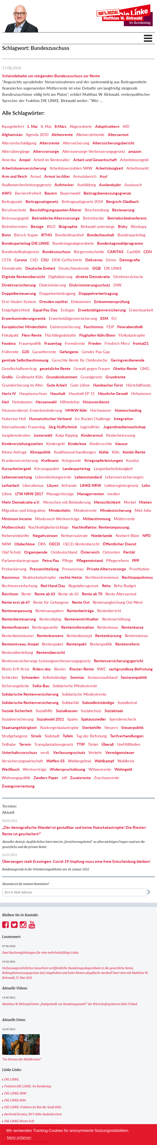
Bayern (50, 193)
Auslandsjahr (110, 184)
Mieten (145, 502)
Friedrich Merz (117, 343)
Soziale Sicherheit (17, 710)
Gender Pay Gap (96, 351)
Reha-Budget (125, 585)
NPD (146, 535)
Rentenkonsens (50, 635)
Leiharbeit (10, 485)
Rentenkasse (132, 627)
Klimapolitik (40, 452)
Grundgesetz (91, 376)
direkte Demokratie (93, 276)
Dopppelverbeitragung (98, 293)
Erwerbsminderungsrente (24, 318)
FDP (110, 326)
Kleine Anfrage (14, 452)
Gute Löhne (80, 385)
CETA (6, 259)
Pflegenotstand (89, 560)
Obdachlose (24, 544)
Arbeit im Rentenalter (52, 159)
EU (113, 318)
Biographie (68, 226)
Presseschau (73, 568)
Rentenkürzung (108, 635)
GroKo (7, 376)
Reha (106, 585)
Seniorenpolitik (134, 677)
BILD (51, 226)
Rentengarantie (45, 627)
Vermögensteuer (119, 752)
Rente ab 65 (68, 593)
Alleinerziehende (90, 134)
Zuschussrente (106, 777)
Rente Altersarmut (120, 593)
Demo (111, 259)
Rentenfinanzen (15, 627)
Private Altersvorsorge (106, 568)
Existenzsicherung (65, 326)
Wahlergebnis (79, 760)
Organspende (35, 552)
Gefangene (68, 351)
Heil (5, 401)
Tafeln (68, 735)
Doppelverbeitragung (57, 293)
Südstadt (52, 735)
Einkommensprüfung (112, 301)
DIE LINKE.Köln (15, 1100)
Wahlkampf (104, 760)
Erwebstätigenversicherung (102, 310)
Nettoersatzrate (74, 535)
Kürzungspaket (46, 468)
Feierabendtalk (130, 326)
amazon (134, 151)
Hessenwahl (46, 401)
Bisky (123, 226)
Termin (25, 744)
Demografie (129, 259)
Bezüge (37, 226)
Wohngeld (123, 769)
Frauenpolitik (30, 343)
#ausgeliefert (13, 126)
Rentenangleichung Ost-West (118, 602)
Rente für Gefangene (51, 602)
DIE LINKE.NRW (15, 1093)
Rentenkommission (18, 635)
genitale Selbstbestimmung (25, 360)
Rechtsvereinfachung (19, 585)
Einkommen (81, 301)
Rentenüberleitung (17, 652)
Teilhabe (9, 744)
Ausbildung (86, 184)
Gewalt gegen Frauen (92, 368)
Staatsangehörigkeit (19, 727)
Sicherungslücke (15, 685)
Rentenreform (127, 644)
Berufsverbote (14, 209)
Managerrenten (90, 493)
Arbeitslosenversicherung (24, 168)
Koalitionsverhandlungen (75, 452)
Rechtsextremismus (102, 577)
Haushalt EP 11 (82, 393)
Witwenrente (99, 769)
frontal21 (141, 343)
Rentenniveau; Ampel (20, 644)
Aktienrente (62, 134)
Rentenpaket (52, 644)
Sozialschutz (91, 710)
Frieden (94, 343)
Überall (107, 744)
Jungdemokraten (16, 435)
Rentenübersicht (50, 652)
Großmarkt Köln (29, 376)
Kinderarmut (92, 435)
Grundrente (115, 376)
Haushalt (58, 393)
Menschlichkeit (107, 502)
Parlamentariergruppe (20, 560)
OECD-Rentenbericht (81, 544)
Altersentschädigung (19, 143)
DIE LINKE (113, 268)
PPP (135, 560)
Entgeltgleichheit (16, 310)
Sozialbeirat (127, 702)
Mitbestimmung (97, 518)
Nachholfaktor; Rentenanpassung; (101, 527)
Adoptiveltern (107, 126)
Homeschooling (128, 410)
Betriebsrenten (14, 226)
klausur (121, 443)
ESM (104, 318)
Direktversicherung (19, 285)
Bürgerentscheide (89, 251)
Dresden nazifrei (53, 301)
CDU (147, 251)
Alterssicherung (76, 143)
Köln (115, 452)
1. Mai (32, 126)
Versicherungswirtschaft (22, 760)
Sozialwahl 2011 (50, 719)
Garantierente (44, 351)
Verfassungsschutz (69, 752)
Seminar (77, 677)
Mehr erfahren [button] (19, 1138)
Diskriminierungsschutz (89, 285)
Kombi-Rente (134, 452)
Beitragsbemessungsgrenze (107, 193)
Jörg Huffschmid (62, 426)
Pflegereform (117, 560)
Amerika (9, 159)
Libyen (52, 485)
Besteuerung (123, 209)
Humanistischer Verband (50, 418)
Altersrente (49, 143)
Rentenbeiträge (80, 610)
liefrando (69, 485)
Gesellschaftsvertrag (19, 368)
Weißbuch (11, 769)
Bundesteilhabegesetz (20, 251)
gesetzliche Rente (55, 368)
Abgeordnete (81, 126)
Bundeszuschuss (56, 251)
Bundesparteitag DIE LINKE (25, 243)
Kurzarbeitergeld (16, 468)
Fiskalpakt (10, 335)
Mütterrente (124, 518)
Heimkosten (22, 401)
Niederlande (101, 535)
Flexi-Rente (32, 335)
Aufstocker (64, 184)
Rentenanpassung (17, 610)
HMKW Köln (76, 410)
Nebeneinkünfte (15, 535)
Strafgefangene (15, 735)
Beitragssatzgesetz (42, 201)
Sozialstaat (114, 710)
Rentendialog (50, 619)
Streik (36, 735)
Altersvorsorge (46, 151)
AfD (126, 126)
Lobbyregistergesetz (121, 485)
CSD (34, 259)
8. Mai (46, 126)
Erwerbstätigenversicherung (73, 318)
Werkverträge (35, 769)
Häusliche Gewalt (113, 393)
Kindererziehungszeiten (22, 443)
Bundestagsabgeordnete (73, 243)
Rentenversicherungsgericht (118, 660)
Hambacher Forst (108, 385)
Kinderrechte (101, 443)
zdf (64, 777)
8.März (60, 126)
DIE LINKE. (12, 1079)
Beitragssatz (12, 201)
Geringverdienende (128, 360)
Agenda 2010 (37, 134)
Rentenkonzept (79, 635)
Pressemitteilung (44, 568)
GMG (144, 368)
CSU (45, 259)
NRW (6, 544)
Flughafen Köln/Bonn (97, 335)
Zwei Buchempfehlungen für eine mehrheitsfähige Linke (40, 953)
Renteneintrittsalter (81, 619)
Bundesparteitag (131, 234)
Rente (26, 593)
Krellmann (50, 460)
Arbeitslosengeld (134, 159)
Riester (60, 669)
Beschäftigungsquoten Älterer (56, 209)
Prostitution (139, 568)
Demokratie (12, 268)
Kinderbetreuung (120, 435)
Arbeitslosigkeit (109, 168)
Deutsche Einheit (40, 268)
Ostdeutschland (64, 552)
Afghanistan (12, 134)
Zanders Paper (46, 777)
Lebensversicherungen (124, 477)
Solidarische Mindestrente (75, 685)
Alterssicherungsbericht (113, 143)
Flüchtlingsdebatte (60, 335)
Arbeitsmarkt (138, 168)
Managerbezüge (60, 493)
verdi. (45, 752)
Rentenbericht (109, 610)
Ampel (24, 159)
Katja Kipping (66, 435)
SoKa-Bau (40, 685)
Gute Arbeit (57, 385)
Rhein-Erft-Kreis (15, 669)
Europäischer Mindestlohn (24, 326)
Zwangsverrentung (18, 786)
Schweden (30, 677)
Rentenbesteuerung (19, 619)
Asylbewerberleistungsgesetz (26, 184)
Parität (129, 552)
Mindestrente (85, 510)
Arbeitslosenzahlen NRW (71, 168)
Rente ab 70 (92, 593)
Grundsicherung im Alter (22, 385)
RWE (101, 669)
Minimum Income (17, 518)
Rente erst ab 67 (16, 602)
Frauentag (53, 343)
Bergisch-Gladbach (122, 201)
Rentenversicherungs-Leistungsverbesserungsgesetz (46, 660)
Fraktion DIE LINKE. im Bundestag (27, 1086)
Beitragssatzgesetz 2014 (82, 201)
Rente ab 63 (45, 593)
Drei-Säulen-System (19, 301)
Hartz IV (9, 393)
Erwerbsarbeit (141, 310)
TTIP (80, 744)
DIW (117, 285)
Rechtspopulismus (137, 577)
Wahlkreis (125, 760)
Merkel (130, 502)
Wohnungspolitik (16, 777)
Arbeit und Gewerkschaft (95, 159)
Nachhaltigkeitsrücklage (48, 527)
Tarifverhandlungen (126, 735)
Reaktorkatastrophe (39, 577)
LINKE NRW (90, 485)
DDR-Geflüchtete (67, 259)
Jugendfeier (90, 426)
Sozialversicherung (18, 719)
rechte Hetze (70, 577)
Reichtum (10, 593)
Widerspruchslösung (67, 769)
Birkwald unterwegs (98, 226)
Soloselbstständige (98, 702)
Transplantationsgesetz (53, 744)
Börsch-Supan (26, 234)
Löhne (7, 493)
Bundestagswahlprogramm (120, 243)
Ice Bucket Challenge (93, 418)
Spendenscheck (122, 719)
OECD (54, 544)
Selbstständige (55, 677)
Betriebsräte (93, 218)
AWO (7, 193)
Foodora (9, 343)
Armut (35, 176)
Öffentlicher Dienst (119, 544)
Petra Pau (50, 560)
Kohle (104, 452)
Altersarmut (118, 134)
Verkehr (95, 752)
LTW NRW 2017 (29, 493)
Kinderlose (77, 443)
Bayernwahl (70, 193)
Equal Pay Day (45, 310)
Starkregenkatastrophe (59, 727)
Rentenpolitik (101, 644)
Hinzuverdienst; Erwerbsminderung (32, 410)
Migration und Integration (24, 510)
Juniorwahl (43, 435)
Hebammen (141, 393)
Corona (20, 259)
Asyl (103, 176)
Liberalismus (33, 485)
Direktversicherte (128, 276)
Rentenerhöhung (116, 619)
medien (113, 493)
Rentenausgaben (49, 610)
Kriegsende (71, 460)
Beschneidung (97, 209)
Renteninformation (77, 627)
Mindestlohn (59, 510)
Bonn (6, 234)
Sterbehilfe (91, 727)
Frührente (10, 351)
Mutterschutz (13, 527)
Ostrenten (111, 552)
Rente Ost (81, 602)
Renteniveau (107, 627)
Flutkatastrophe (132, 335)
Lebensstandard (88, 477)
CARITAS (115, 251)
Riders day (42, 669)
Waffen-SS (55, 760)
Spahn (72, 719)
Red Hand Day (53, 585)
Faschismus (93, 326)
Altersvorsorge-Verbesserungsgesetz (93, 151)
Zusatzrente (80, 777)
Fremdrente (75, 343)
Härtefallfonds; (138, 385)
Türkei (93, 744)
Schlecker (10, 677)
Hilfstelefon (69, 401)
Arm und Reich (14, 176)
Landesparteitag (76, 468)
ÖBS (42, 544)
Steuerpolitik (132, 727)
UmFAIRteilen (128, 744)
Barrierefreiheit (28, 193)
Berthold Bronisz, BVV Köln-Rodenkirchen (33, 1114)
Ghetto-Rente (125, 368)
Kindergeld (55, 443)
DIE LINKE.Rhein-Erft (19, 1121)
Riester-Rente (81, 669)
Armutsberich (84, 176)
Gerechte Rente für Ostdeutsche (80, 360)
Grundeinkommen (61, 376)
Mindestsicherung (115, 510)
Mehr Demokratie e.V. (21, 502)
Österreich (90, 552)
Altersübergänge (16, 151)
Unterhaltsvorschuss (19, 752)
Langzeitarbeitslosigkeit (113, 468)
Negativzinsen (45, 535)
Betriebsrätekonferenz (127, 218)
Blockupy (138, 226)
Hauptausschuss (33, 393)
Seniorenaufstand (102, 677)
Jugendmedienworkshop (124, 426)
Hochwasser (100, 410)
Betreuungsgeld (15, 218)
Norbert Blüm (127, 535)
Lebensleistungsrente (53, 477)
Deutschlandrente (73, 268)
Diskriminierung (52, 285)
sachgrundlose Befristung (131, 669)
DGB (96, 268)
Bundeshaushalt (100, 234)
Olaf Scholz (11, 552)
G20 (25, 351)
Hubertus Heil (14, 418)
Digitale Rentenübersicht (23, 276)
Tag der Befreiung (91, 735)
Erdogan (68, 310)
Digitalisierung (60, 276)
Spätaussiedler (93, 719)
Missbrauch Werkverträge (57, 518)
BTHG (46, 234)
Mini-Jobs (143, 510)
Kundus (132, 460)
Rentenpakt (76, 644)
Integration (123, 418)
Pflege (67, 560)
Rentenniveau (136, 635)
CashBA (133, 251)
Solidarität (70, 702)
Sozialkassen (67, 710)
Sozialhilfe (44, 710)
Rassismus (11, 577)
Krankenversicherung (20, 460)
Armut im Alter (57, 176)
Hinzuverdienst (96, 401)
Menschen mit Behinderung (67, 502)
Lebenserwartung (17, 477)
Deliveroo (93, 259)
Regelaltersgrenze (84, 585)
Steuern (111, 727)
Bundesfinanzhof (69, 234)
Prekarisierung (14, 568)
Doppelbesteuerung (19, 293)
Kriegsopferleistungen (103, 460)
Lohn (146, 485)
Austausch (133, 184)
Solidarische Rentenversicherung (30, 694)
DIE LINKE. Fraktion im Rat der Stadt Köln (32, 1107)
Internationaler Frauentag (23, 426)
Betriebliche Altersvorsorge (56, 218)
